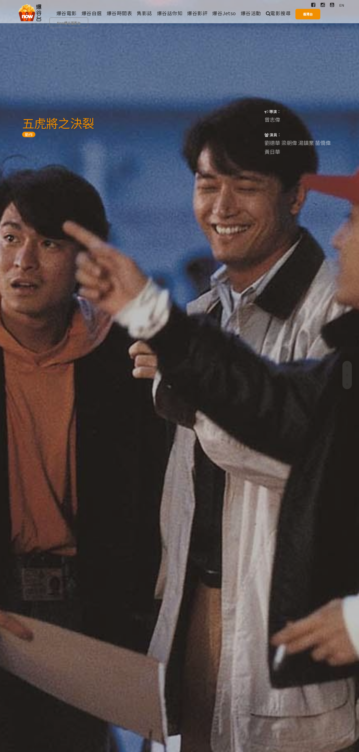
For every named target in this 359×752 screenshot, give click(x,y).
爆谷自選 (92, 13)
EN (341, 5)
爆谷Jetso (224, 13)
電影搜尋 (278, 13)
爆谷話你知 (170, 13)
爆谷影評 (197, 13)
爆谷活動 (251, 13)
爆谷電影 (66, 13)
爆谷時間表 (119, 13)
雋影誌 (144, 13)
